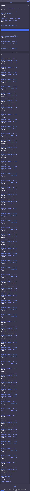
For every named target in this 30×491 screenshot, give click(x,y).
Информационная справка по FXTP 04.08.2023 (9, 241)
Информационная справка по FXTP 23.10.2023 (9, 95)
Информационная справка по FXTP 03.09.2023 (9, 187)
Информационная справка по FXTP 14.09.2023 (9, 168)
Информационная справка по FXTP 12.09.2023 (9, 173)
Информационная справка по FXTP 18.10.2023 (9, 105)
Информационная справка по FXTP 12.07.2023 (9, 286)
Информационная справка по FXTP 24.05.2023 (9, 375)
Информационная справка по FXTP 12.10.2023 (9, 114)
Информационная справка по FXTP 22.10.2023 (9, 98)
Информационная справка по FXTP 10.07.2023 (9, 290)
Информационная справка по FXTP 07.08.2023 (9, 239)
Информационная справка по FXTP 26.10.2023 (9, 88)
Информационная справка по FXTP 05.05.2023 (9, 408)
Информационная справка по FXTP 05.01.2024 (9, 79)
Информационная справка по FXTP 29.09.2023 (9, 140)
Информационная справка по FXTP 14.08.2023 (9, 227)
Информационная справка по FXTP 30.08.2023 (9, 194)
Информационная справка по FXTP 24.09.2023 (9, 152)
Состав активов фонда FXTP (6, 481)
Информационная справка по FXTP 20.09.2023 (9, 159)
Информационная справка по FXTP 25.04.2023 (9, 429)
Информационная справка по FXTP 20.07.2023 (9, 269)
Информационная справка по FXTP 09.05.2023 (9, 401)
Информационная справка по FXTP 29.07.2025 (9, 62)
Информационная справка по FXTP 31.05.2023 (9, 361)
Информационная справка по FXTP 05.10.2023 (9, 128)
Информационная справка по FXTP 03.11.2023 (9, 81)
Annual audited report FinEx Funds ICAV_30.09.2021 (9, 48)
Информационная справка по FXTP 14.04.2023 (9, 450)
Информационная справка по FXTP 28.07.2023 (9, 255)
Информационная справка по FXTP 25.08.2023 (9, 203)
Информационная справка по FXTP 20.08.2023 (9, 215)
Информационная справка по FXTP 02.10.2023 (9, 135)
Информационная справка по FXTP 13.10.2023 (9, 112)
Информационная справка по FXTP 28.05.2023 (9, 368)
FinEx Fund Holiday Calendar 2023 (6, 474)
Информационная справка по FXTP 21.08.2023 (9, 213)
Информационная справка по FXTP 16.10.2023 (9, 109)
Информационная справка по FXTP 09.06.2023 (9, 340)
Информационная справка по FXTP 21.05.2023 (9, 382)
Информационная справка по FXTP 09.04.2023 (9, 462)
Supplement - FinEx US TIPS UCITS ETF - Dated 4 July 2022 (10, 18)
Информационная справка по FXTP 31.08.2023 (9, 192)
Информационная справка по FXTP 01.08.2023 (9, 248)
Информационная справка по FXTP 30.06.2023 (9, 307)
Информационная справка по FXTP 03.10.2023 (9, 133)
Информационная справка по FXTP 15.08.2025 (9, 60)
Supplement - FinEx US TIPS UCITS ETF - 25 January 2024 (10, 8)
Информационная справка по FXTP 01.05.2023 (9, 417)
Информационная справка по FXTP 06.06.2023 (9, 347)
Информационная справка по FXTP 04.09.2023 (9, 185)
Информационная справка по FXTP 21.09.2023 (9, 156)
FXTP (2, 490)
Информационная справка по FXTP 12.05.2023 (9, 394)
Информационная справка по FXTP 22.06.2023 (9, 323)
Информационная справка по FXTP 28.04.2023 (9, 422)
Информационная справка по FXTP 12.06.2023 (9, 335)
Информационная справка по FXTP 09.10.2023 (9, 121)
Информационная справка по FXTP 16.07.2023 (9, 279)
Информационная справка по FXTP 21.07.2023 (9, 267)
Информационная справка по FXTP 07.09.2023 (9, 180)
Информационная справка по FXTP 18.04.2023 (9, 443)
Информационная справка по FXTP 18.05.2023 (9, 387)
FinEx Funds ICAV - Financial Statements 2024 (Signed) (9, 36)
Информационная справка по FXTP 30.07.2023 (9, 253)
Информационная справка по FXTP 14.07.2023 (9, 281)
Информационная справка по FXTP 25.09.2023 (9, 149)
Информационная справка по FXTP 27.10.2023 (9, 86)
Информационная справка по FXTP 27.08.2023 (9, 201)
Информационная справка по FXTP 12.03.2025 (9, 65)
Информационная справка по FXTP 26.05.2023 (9, 370)
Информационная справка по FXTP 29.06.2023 (9, 309)
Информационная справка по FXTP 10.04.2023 (9, 460)
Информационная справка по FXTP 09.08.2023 (9, 236)
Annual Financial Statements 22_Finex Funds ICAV (9, 41)
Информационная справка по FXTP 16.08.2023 (9, 222)
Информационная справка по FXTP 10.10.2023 (9, 119)
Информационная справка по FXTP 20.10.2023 (9, 100)
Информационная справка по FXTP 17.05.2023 (9, 389)
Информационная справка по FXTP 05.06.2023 (9, 349)
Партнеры (15, 486)
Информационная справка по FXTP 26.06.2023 (9, 316)
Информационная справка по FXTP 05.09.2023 (9, 182)
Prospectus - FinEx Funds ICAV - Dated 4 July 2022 (9, 20)
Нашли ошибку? (15, 488)
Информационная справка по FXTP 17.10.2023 (9, 107)
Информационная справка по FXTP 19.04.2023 (9, 441)
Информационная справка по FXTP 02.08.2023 (9, 246)
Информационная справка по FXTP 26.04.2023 (9, 427)
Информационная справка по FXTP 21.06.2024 (9, 74)
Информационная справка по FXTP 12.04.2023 (9, 455)
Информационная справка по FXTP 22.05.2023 (9, 380)
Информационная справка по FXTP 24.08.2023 (9, 206)
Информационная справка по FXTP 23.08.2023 (9, 208)
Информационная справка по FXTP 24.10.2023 (9, 93)
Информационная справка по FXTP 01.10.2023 (9, 138)
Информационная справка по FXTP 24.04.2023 (9, 431)
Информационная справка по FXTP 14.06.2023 (9, 330)
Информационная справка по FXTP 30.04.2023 (9, 420)
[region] (15, 244)
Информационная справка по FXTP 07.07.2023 (9, 295)
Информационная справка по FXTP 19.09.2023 (9, 161)
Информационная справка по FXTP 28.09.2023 (9, 142)
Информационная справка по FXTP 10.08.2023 (9, 234)
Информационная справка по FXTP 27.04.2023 (9, 424)
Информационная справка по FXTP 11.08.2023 (9, 232)
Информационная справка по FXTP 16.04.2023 (9, 448)
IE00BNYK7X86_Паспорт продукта (6, 13)
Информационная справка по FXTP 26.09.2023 (9, 147)
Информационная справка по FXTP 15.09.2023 (9, 166)
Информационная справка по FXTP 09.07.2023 (9, 293)
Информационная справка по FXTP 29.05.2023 (9, 366)
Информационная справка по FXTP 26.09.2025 (9, 58)
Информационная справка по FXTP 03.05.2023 (9, 413)
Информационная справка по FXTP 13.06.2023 (9, 333)
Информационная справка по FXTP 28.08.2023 (9, 199)
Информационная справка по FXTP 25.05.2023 (9, 373)
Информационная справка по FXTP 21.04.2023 (9, 436)
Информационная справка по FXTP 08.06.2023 (9, 342)
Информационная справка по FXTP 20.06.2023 (9, 326)
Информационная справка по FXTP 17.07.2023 (9, 276)
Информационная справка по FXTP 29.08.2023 (9, 196)
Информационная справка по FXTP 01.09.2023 (9, 189)
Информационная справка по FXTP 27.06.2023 (9, 314)
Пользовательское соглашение (15, 487)
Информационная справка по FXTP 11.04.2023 (9, 457)
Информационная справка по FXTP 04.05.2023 (9, 410)
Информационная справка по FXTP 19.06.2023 (9, 328)
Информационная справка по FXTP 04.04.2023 (9, 471)
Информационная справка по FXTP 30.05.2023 (9, 363)
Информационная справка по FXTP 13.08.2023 (9, 229)
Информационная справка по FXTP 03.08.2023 (9, 243)
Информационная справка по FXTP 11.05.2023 (9, 396)
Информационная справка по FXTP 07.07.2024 (9, 72)
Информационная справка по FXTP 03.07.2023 (9, 302)
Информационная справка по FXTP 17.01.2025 (9, 67)
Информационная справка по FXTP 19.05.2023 (9, 384)
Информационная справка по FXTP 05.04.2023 (9, 469)
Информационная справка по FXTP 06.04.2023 (9, 467)
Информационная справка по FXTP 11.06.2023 (9, 337)
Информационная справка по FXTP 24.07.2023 (9, 262)
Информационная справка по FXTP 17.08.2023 (9, 220)
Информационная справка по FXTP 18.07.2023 (9, 274)
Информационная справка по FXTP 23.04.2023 (9, 434)
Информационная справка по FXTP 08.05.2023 (9, 403)
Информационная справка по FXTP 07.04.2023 (9, 464)
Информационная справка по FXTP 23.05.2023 (9, 377)
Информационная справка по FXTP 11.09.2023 (9, 175)
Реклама (15, 485)
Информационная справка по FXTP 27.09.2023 (9, 145)
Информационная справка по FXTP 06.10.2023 (9, 126)
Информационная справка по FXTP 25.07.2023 (9, 260)
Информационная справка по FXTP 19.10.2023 (9, 102)
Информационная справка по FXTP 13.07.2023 (9, 283)
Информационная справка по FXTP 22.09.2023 (9, 154)
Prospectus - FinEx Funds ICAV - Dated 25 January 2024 (10, 11)
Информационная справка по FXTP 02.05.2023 (9, 415)
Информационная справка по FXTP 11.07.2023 (9, 288)
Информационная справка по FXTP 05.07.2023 (9, 300)
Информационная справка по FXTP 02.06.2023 (9, 354)
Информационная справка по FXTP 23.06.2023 (9, 321)
